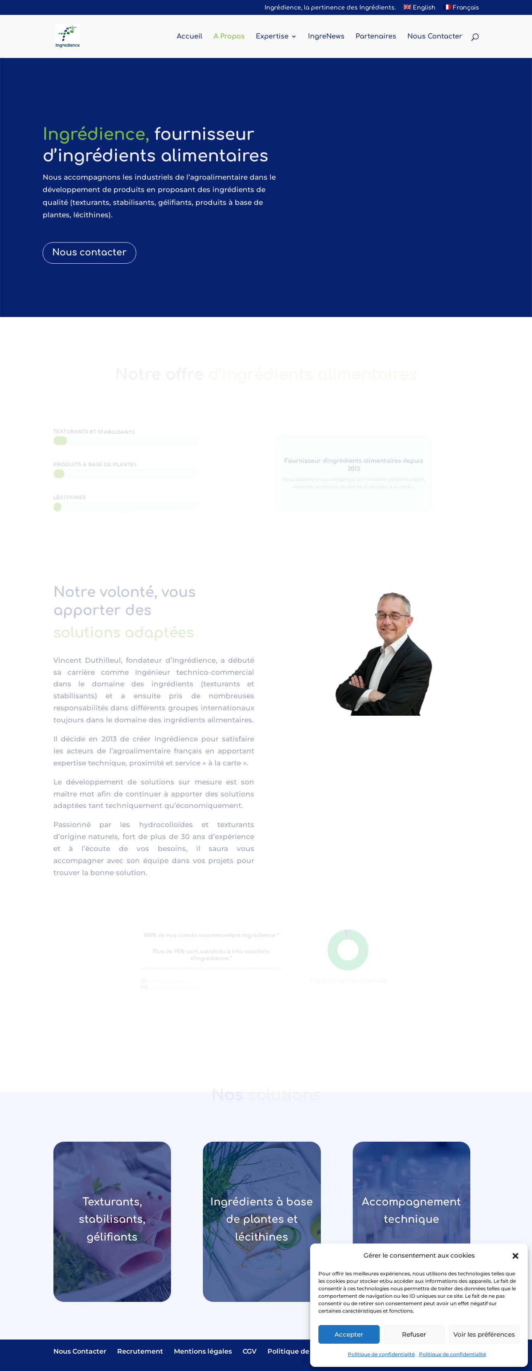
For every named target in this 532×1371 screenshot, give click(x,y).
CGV (250, 1351)
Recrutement (140, 1351)
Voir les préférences (484, 1334)
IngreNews (326, 37)
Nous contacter (91, 249)
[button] (515, 1256)
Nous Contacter (434, 37)
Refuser (414, 1334)
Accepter (349, 1334)
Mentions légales (203, 1351)
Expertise (272, 37)
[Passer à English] (420, 10)
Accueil (189, 37)
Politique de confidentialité (381, 1354)
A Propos (229, 37)
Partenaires (376, 37)
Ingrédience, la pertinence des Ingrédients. (330, 8)
